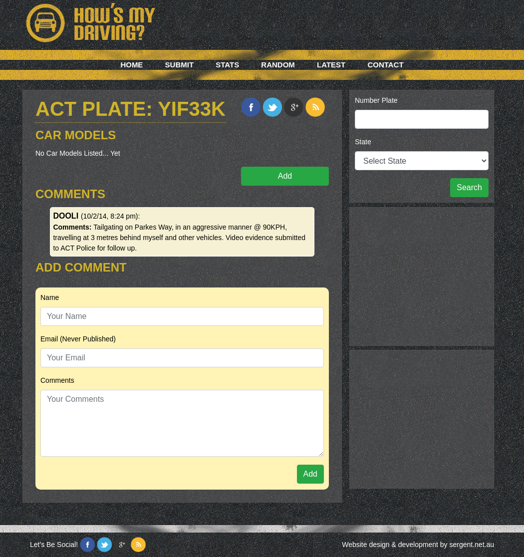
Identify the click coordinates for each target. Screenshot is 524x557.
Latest (331, 64)
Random (278, 64)
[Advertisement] (421, 275)
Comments (57, 380)
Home (131, 64)
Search (469, 187)
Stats (227, 64)
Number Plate (376, 100)
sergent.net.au (471, 545)
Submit (179, 64)
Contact (385, 64)
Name (49, 297)
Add (285, 176)
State (363, 142)
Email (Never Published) (78, 339)
